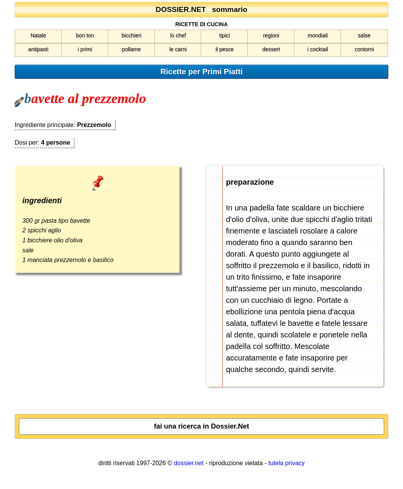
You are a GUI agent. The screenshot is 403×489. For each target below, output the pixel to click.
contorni (364, 49)
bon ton (85, 35)
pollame (131, 49)
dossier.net (188, 463)
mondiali (318, 35)
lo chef (178, 35)
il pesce (224, 49)
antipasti (38, 49)
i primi (85, 49)
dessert (271, 49)
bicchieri (131, 35)
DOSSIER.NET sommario (201, 9)
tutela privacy (287, 463)
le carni (177, 49)
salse (364, 35)
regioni (271, 35)
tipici (224, 35)
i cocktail (317, 49)
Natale (38, 35)
